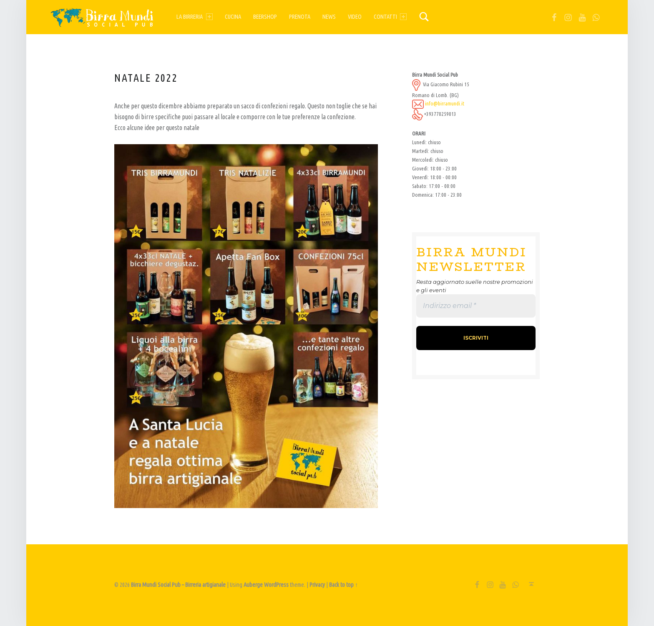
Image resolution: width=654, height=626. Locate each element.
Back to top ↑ (343, 584)
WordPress (276, 584)
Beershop (265, 16)
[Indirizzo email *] (476, 306)
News (329, 16)
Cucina (233, 16)
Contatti (390, 16)
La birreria (194, 16)
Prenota (299, 16)
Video (355, 16)
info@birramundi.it (444, 103)
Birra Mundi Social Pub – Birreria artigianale (178, 584)
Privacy (317, 584)
